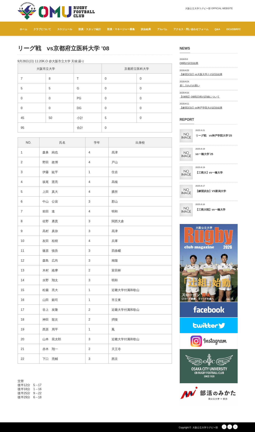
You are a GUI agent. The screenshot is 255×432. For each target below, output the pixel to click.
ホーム (23, 29)
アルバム (162, 29)
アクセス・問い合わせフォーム (190, 29)
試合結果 (146, 29)
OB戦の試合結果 (189, 63)
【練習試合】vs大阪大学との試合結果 (201, 74)
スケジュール (64, 29)
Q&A (217, 29)
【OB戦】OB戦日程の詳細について (200, 96)
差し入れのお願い (190, 85)
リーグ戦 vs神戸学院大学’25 (214, 135)
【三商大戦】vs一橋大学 (211, 209)
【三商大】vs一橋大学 (209, 172)
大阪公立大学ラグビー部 (205, 427)
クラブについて (42, 29)
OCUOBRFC (233, 29)
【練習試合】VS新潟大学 (211, 191)
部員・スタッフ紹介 (89, 29)
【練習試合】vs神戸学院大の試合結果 (201, 107)
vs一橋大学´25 (204, 154)
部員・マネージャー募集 (121, 29)
